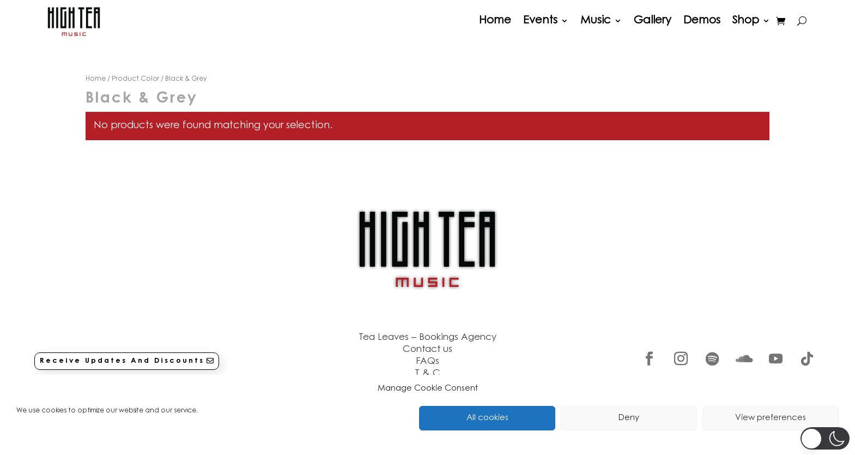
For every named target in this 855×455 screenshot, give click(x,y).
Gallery (652, 20)
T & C (427, 373)
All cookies (487, 418)
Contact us (427, 349)
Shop (745, 20)
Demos (701, 20)
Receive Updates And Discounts (122, 360)
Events (540, 20)
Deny (628, 418)
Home (495, 20)
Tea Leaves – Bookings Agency (427, 337)
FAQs (427, 361)
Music (595, 20)
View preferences (770, 418)
